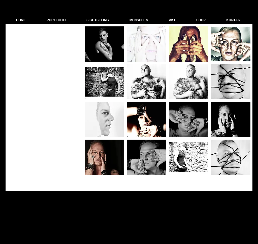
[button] (56, 20)
